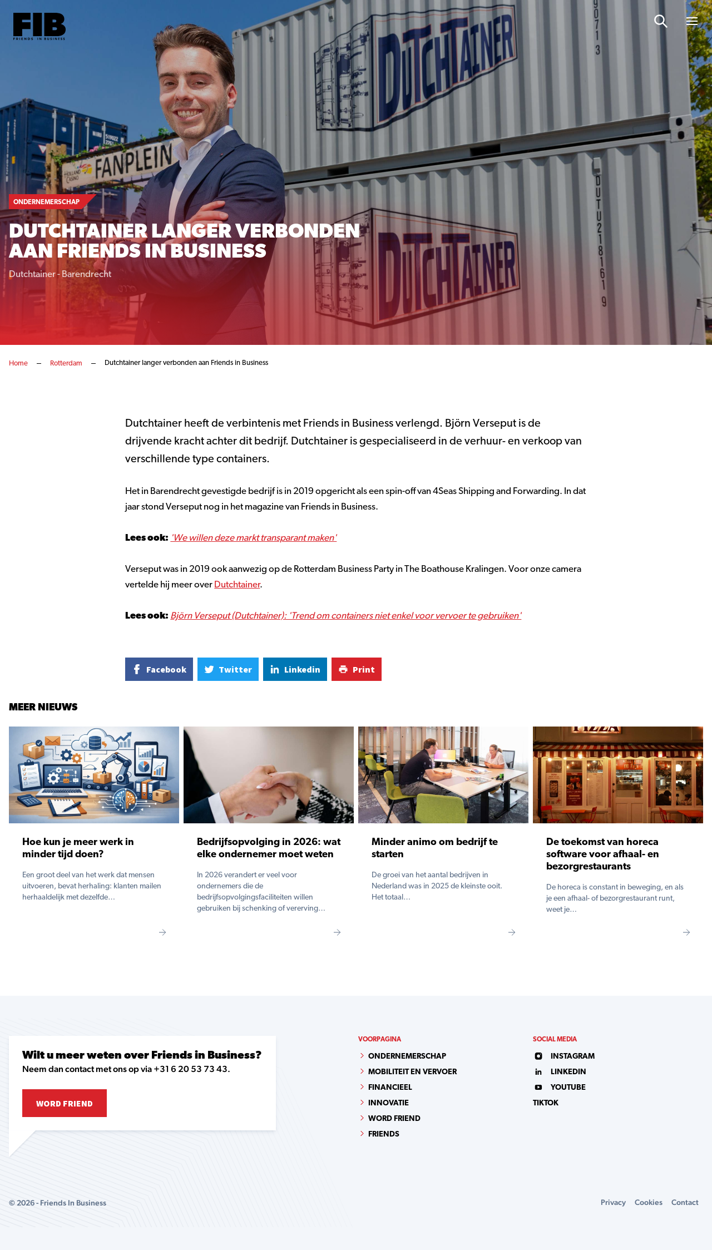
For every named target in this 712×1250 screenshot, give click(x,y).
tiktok (545, 1103)
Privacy (613, 1202)
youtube (559, 1088)
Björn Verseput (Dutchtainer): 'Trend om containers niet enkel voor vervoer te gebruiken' (345, 616)
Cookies (648, 1202)
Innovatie (388, 1103)
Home (18, 363)
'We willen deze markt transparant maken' (253, 538)
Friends (383, 1134)
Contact (685, 1202)
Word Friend (64, 1103)
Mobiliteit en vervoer (412, 1072)
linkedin (559, 1072)
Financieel (390, 1088)
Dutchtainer (237, 585)
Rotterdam (66, 363)
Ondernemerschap (407, 1057)
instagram (564, 1057)
